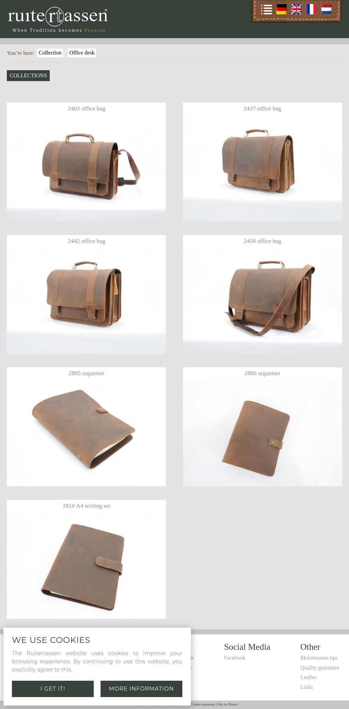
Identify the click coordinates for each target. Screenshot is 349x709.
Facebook (234, 658)
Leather (308, 677)
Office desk (82, 53)
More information (141, 688)
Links (306, 687)
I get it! (53, 688)
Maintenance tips (319, 658)
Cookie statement (203, 704)
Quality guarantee (319, 668)
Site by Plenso (228, 704)
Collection (50, 53)
